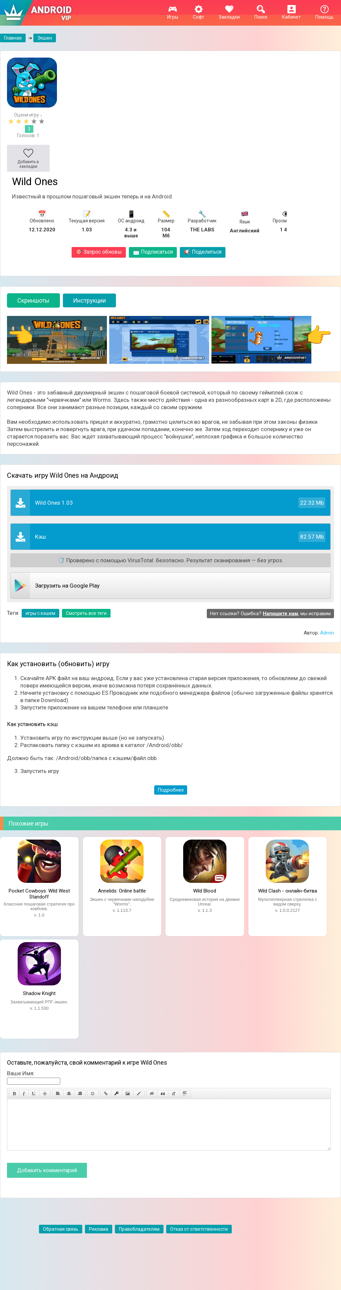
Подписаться (153, 252)
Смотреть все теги (86, 613)
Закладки (229, 14)
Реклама (98, 1239)
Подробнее (171, 790)
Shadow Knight (39, 993)
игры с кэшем (40, 613)
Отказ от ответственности (199, 1239)
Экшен (44, 38)
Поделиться (202, 252)
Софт (198, 14)
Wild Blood (204, 891)
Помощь (324, 14)
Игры (172, 14)
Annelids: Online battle (122, 891)
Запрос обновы (99, 252)
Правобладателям (139, 1239)
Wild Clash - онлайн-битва (287, 891)
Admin (327, 633)
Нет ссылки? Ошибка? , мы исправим (270, 614)
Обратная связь (60, 1239)
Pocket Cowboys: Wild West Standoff (39, 893)
